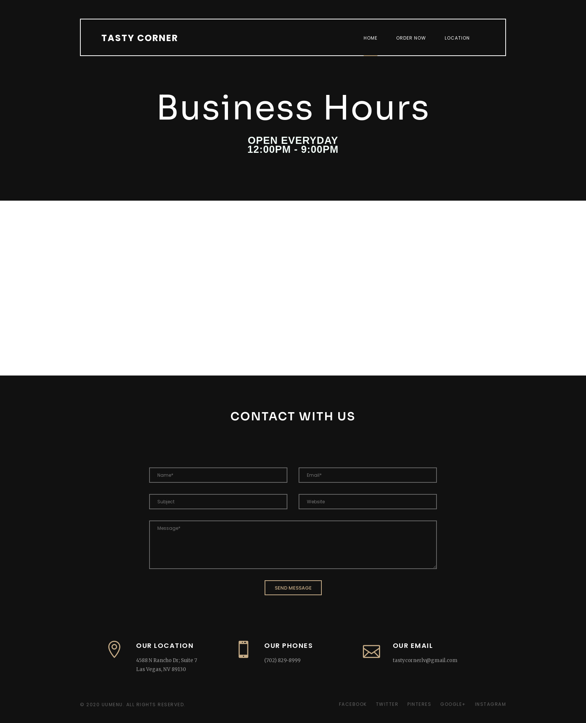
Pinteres (419, 704)
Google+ (453, 704)
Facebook (353, 704)
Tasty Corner (139, 38)
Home (370, 38)
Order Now (411, 38)
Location (457, 38)
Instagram (490, 704)
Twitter (387, 704)
